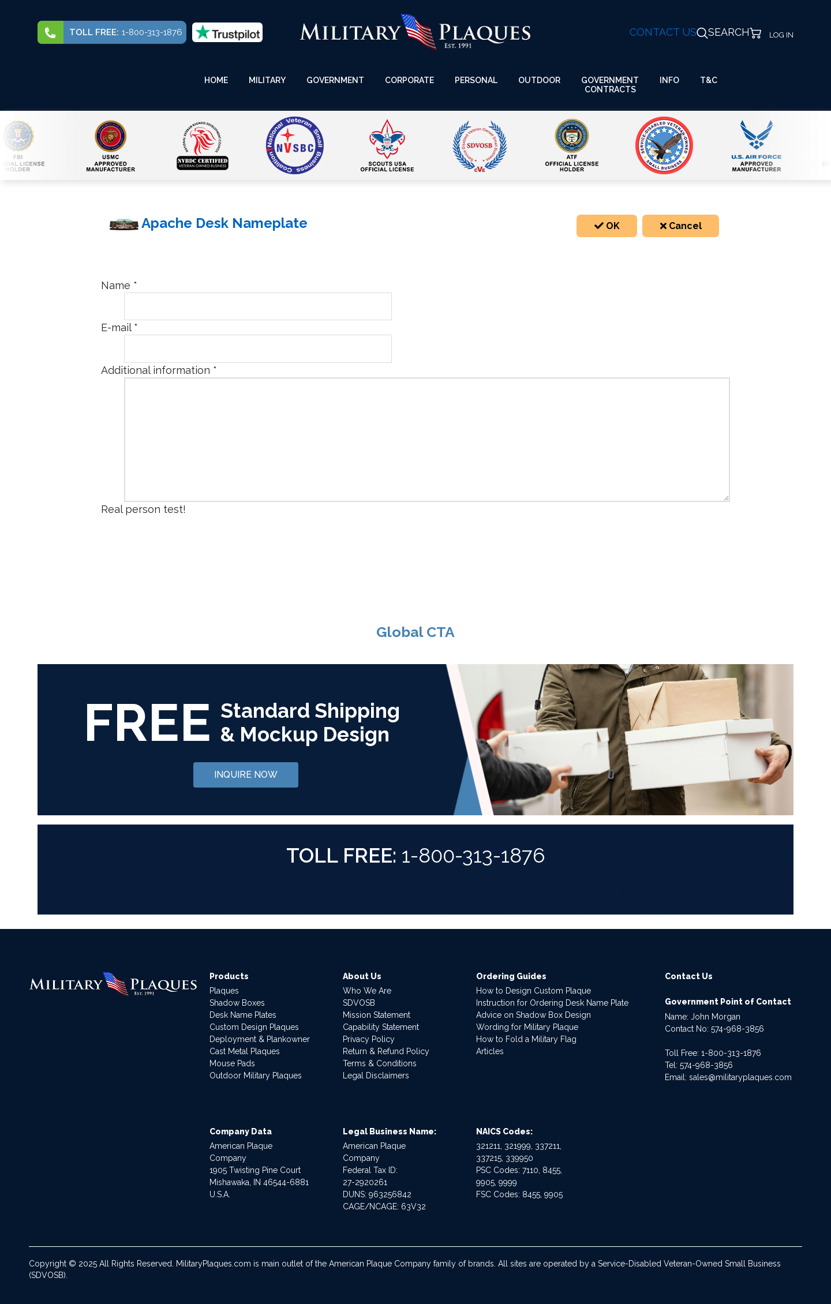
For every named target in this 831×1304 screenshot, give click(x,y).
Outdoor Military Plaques (255, 1075)
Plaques (224, 990)
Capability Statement (381, 1027)
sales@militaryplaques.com (740, 1077)
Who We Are (367, 990)
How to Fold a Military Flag (526, 1039)
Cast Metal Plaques (244, 1051)
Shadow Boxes (237, 1002)
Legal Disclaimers (376, 1075)
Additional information (159, 370)
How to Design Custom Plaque (533, 990)
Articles (490, 1051)
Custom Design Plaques (254, 1027)
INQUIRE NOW (246, 774)
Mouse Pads (232, 1063)
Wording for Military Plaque (527, 1027)
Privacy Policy (369, 1039)
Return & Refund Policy (386, 1051)
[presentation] (212, 538)
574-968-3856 (737, 1028)
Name (119, 285)
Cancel (681, 225)
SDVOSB (359, 1002)
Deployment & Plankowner (259, 1039)
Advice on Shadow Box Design (533, 1015)
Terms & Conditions (380, 1063)
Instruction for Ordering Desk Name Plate (552, 1002)
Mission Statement (376, 1015)
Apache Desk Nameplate (209, 223)
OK (607, 225)
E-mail (119, 327)
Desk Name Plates (242, 1015)
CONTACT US (663, 32)
